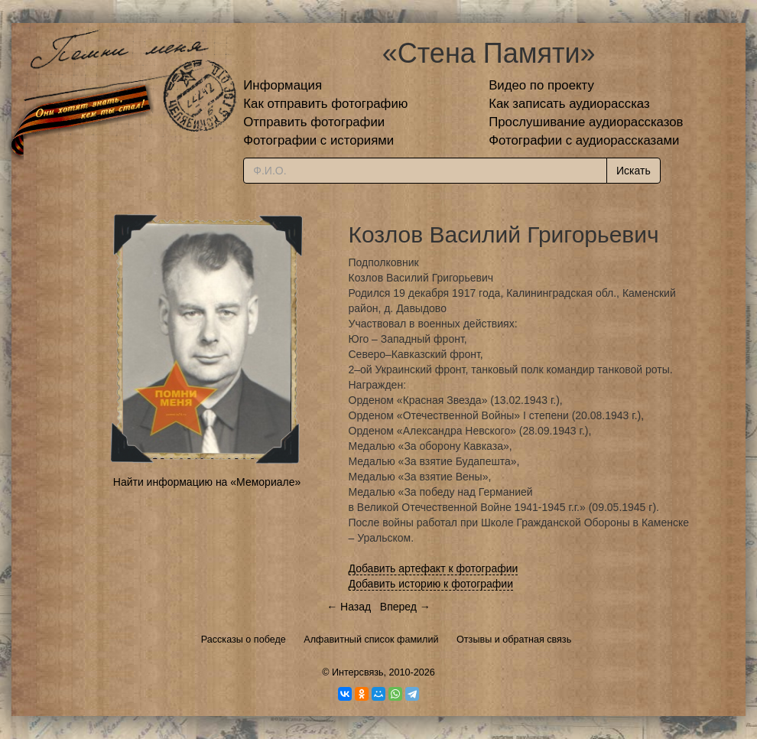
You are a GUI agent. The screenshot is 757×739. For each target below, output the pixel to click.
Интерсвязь (358, 672)
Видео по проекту (541, 85)
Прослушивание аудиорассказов (586, 122)
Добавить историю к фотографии (431, 584)
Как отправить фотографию (325, 103)
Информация (282, 85)
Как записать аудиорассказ (569, 103)
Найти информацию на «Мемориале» (207, 482)
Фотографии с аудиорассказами (584, 140)
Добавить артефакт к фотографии (433, 568)
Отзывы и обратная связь (513, 639)
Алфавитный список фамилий (371, 639)
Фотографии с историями (318, 140)
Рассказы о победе (243, 639)
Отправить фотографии (314, 122)
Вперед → (405, 607)
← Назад (349, 607)
